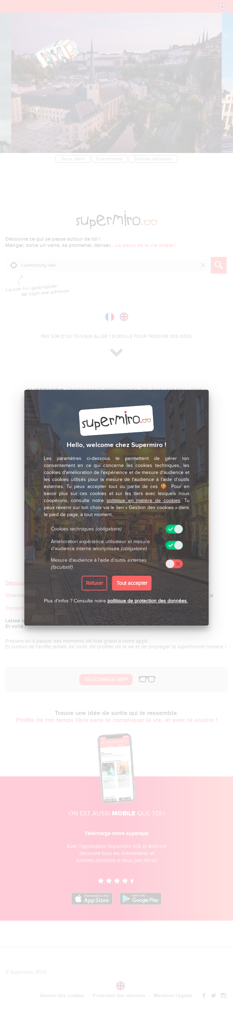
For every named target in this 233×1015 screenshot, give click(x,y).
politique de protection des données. (147, 601)
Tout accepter (131, 583)
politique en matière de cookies (143, 500)
